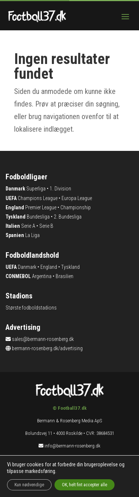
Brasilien (64, 276)
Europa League (77, 198)
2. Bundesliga (68, 217)
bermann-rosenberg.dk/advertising (47, 348)
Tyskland (70, 267)
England (48, 267)
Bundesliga (38, 217)
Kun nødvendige (29, 484)
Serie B (46, 226)
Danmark (27, 267)
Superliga (36, 189)
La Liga (32, 235)
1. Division (60, 189)
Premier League (40, 207)
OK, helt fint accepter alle (84, 484)
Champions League (37, 198)
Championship (75, 207)
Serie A (28, 226)
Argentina (42, 276)
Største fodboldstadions (31, 308)
